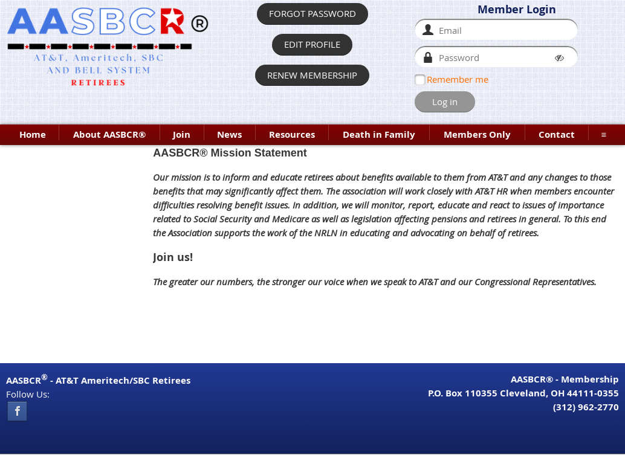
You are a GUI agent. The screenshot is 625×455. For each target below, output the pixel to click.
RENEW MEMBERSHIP (312, 75)
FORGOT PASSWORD (312, 13)
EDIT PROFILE (312, 44)
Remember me (457, 79)
